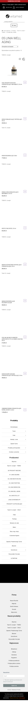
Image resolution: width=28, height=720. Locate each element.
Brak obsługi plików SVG (4, 7)
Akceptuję (22, 698)
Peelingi (14, 519)
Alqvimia (14, 461)
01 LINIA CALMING (14, 474)
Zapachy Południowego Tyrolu (14, 541)
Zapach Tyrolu (14, 443)
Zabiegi (14, 652)
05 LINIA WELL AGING (14, 491)
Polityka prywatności (14, 660)
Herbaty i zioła (14, 439)
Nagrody (14, 603)
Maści (14, 527)
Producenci (14, 458)
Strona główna (6, 30)
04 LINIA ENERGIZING (14, 487)
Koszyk (14, 609)
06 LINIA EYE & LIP (14, 495)
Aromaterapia (14, 427)
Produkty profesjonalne (14, 448)
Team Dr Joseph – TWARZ (14, 465)
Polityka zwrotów (14, 666)
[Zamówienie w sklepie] (10, 47)
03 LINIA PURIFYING (14, 483)
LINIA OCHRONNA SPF (14, 499)
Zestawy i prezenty (14, 452)
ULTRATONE (14, 558)
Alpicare (14, 546)
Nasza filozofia (14, 600)
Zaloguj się (9, 7)
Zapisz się (14, 685)
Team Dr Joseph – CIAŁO (14, 510)
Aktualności (14, 649)
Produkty (13, 30)
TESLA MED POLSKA (14, 554)
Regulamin (14, 657)
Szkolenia (14, 655)
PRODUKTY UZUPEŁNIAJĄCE (14, 504)
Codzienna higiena (14, 535)
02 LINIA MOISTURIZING (14, 479)
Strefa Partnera (14, 606)
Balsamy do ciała (14, 523)
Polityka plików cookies (14, 663)
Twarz (14, 431)
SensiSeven (14, 550)
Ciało (14, 435)
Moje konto (14, 612)
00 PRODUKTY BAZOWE (14, 470)
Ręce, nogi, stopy (14, 531)
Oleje (14, 514)
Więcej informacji (14, 698)
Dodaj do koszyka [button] (25, 82)
